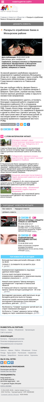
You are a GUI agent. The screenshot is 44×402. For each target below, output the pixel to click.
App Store (12, 371)
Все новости (7, 209)
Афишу (10, 330)
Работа (17, 350)
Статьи (34, 350)
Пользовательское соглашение (11, 344)
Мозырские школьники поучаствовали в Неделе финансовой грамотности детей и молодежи (27, 177)
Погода (3, 353)
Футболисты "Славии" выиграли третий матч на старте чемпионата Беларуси (22, 308)
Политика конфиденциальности (11, 341)
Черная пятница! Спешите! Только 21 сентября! (31, 221)
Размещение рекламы (16, 339)
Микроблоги (12, 355)
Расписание (22, 353)
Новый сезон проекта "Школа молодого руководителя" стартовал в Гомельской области (18, 283)
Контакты (3, 339)
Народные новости (22, 209)
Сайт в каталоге (6, 332)
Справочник (32, 353)
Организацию (30, 330)
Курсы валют (11, 353)
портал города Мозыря (9, 10)
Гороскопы (34, 355)
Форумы (3, 355)
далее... (34, 231)
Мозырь (27, 390)
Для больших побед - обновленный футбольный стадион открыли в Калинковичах (25, 189)
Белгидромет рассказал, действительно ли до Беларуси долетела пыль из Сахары (21, 296)
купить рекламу (5, 386)
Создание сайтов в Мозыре (10, 394)
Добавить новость (22, 24)
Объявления (25, 350)
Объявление (19, 330)
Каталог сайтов (23, 355)
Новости (3, 350)
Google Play (4, 371)
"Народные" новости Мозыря (17, 205)
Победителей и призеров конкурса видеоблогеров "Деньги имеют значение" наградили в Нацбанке (27, 158)
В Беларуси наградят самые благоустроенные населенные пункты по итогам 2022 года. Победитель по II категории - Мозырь (27, 143)
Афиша (10, 350)
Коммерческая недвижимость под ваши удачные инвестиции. (18, 271)
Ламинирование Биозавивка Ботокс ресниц (27, 239)
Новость (3, 330)
